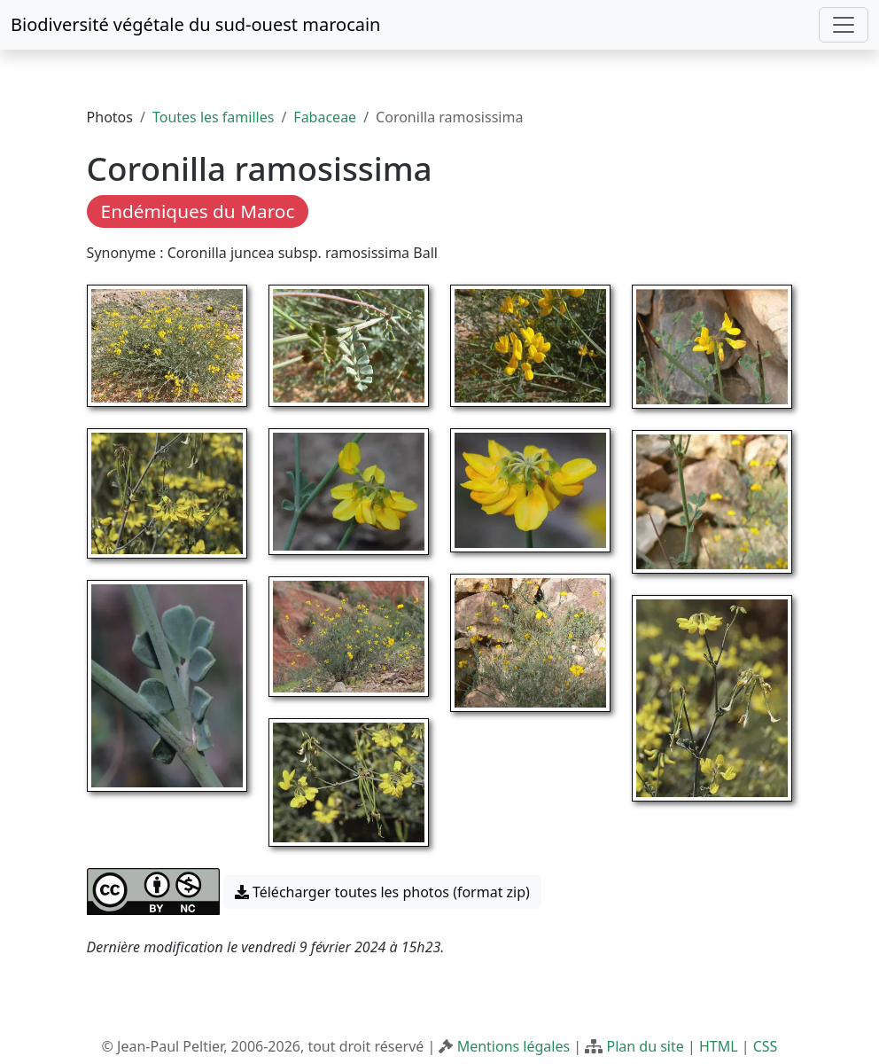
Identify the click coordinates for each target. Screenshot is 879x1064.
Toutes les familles (213, 117)
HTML (718, 1046)
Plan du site (644, 1046)
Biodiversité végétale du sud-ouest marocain (195, 24)
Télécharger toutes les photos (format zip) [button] (382, 892)
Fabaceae (324, 117)
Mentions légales (514, 1046)
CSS (765, 1046)
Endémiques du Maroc (198, 211)
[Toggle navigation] (843, 25)
